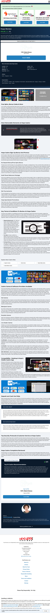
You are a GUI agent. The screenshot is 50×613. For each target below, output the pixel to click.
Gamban (38, 608)
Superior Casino (6, 262)
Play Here (10, 22)
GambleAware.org (36, 606)
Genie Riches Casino (7, 265)
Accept (45, 610)
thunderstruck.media (26, 556)
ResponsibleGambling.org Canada (10, 606)
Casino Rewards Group (45, 158)
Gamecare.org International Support (11, 605)
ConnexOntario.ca (38, 605)
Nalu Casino (23, 262)
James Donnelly (8, 517)
